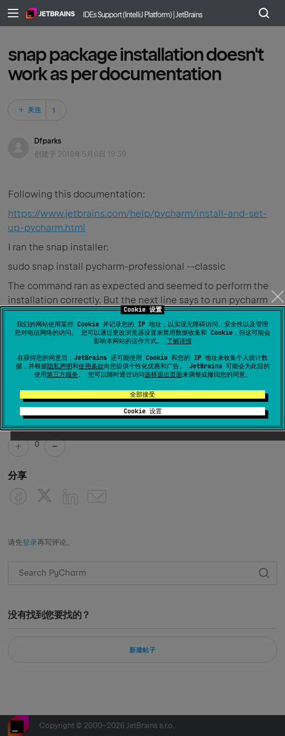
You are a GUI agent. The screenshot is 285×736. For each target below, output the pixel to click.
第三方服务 (62, 374)
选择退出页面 (163, 374)
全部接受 (142, 394)
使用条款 (91, 366)
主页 (50, 13)
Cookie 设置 (143, 411)
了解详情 (179, 341)
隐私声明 (59, 366)
